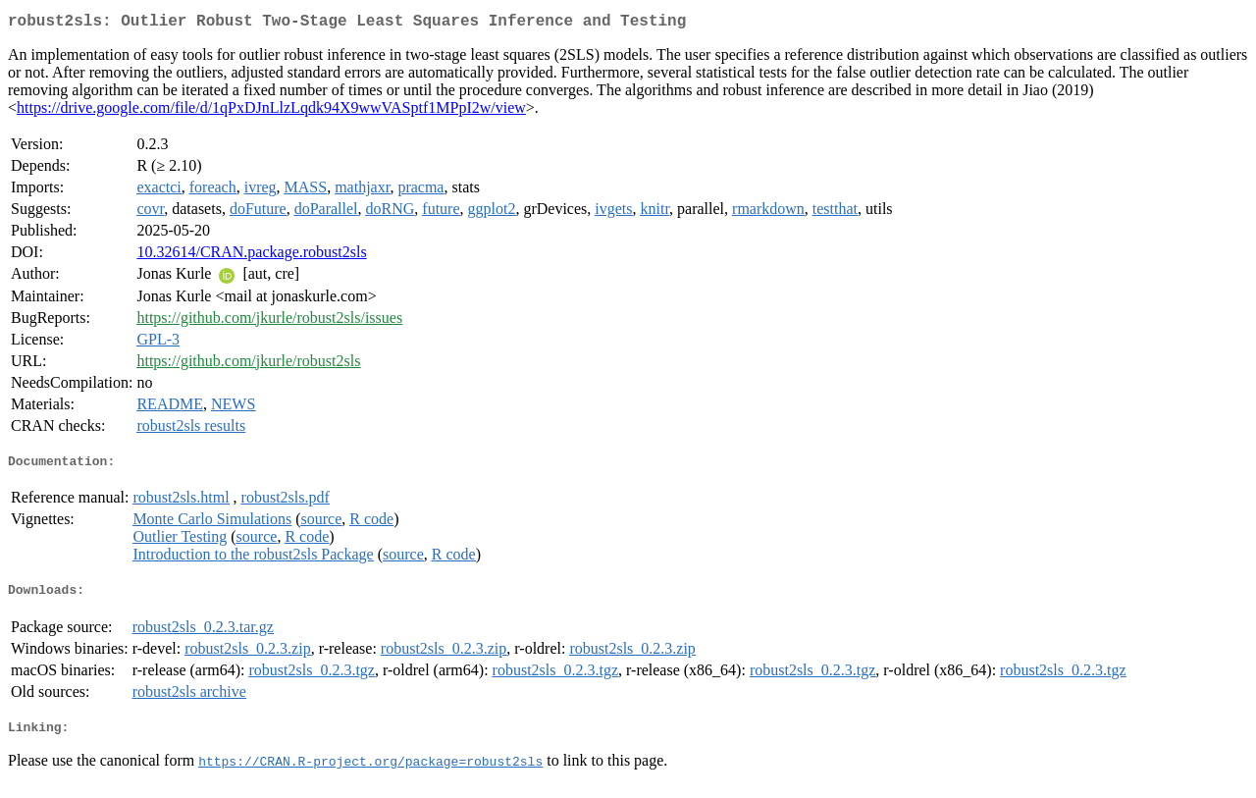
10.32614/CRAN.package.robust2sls (251, 255)
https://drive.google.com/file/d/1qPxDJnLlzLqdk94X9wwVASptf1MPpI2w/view (271, 111)
